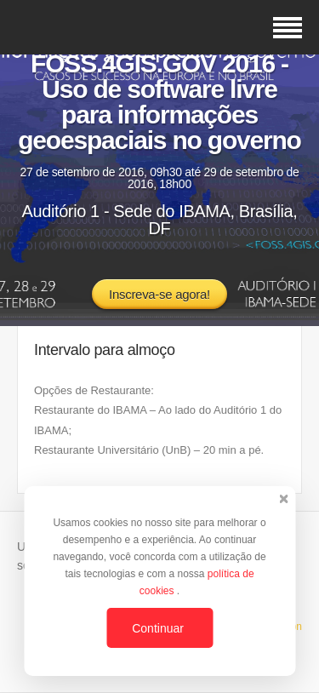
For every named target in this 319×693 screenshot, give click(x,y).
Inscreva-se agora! (159, 294)
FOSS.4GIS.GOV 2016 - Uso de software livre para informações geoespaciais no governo (159, 101)
